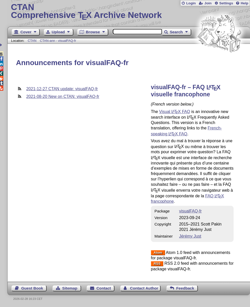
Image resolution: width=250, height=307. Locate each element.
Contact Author (144, 288)
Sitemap (69, 288)
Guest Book (32, 288)
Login (191, 3)
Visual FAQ (174, 111)
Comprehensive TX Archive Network (129, 11)
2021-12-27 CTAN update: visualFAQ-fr (62, 89)
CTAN (32, 41)
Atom (158, 253)
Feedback (185, 288)
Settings (226, 3)
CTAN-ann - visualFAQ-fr (58, 41)
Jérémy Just (190, 236)
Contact (104, 288)
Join (207, 3)
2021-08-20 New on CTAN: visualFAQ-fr (62, 96)
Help (244, 3)
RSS (157, 263)
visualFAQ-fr (190, 211)
